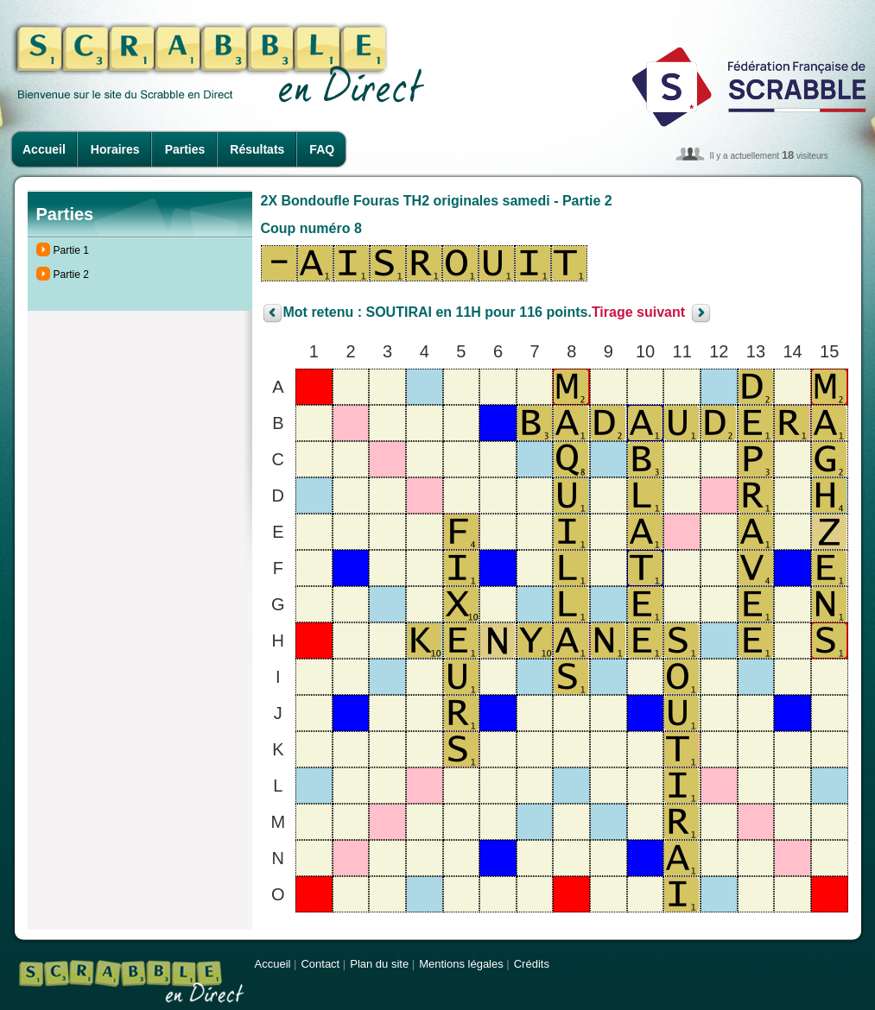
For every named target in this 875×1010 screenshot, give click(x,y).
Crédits (531, 963)
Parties (185, 149)
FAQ (321, 149)
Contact (320, 963)
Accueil (44, 149)
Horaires (115, 149)
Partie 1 (71, 250)
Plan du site (379, 963)
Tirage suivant (638, 313)
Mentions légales (461, 963)
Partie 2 (71, 274)
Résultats (257, 149)
